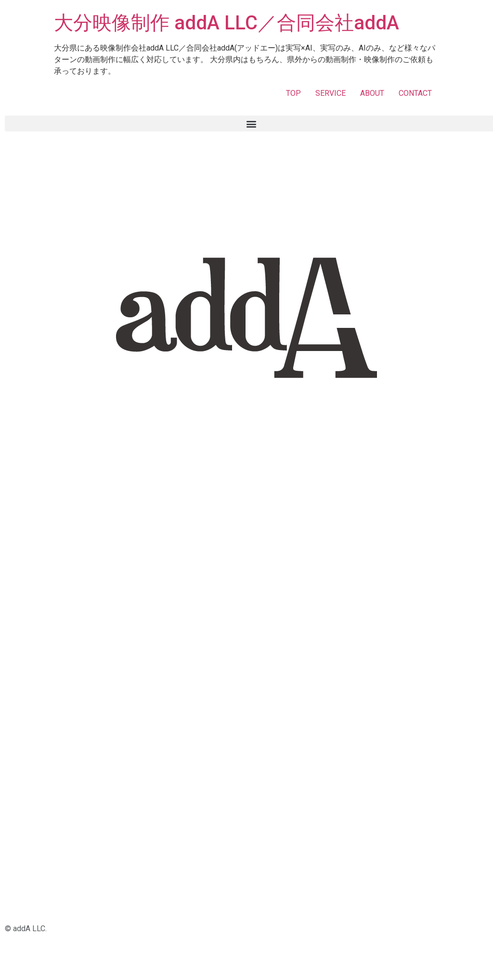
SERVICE (330, 93)
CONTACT (415, 93)
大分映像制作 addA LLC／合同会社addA (226, 23)
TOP (293, 93)
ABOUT (372, 93)
